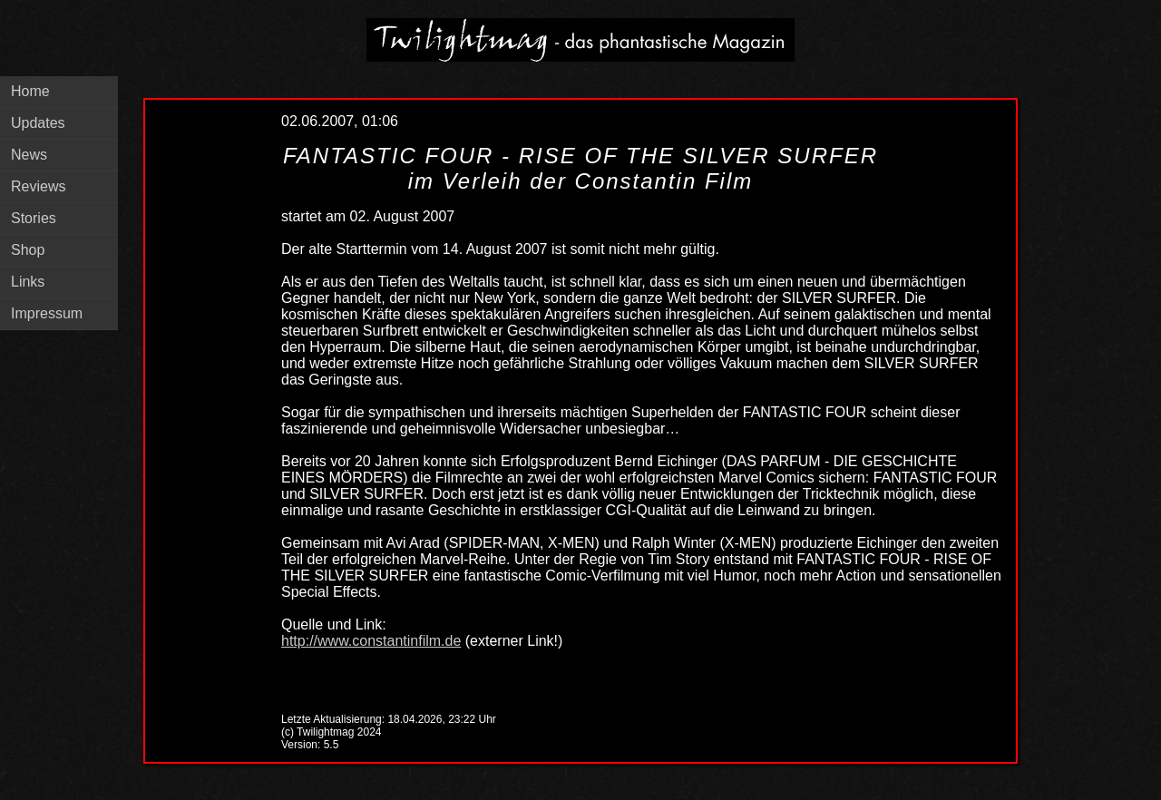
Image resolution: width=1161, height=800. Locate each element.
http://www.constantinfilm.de (371, 641)
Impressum (47, 313)
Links (27, 281)
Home (30, 91)
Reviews (38, 186)
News (29, 154)
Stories (33, 218)
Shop (27, 250)
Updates (38, 123)
